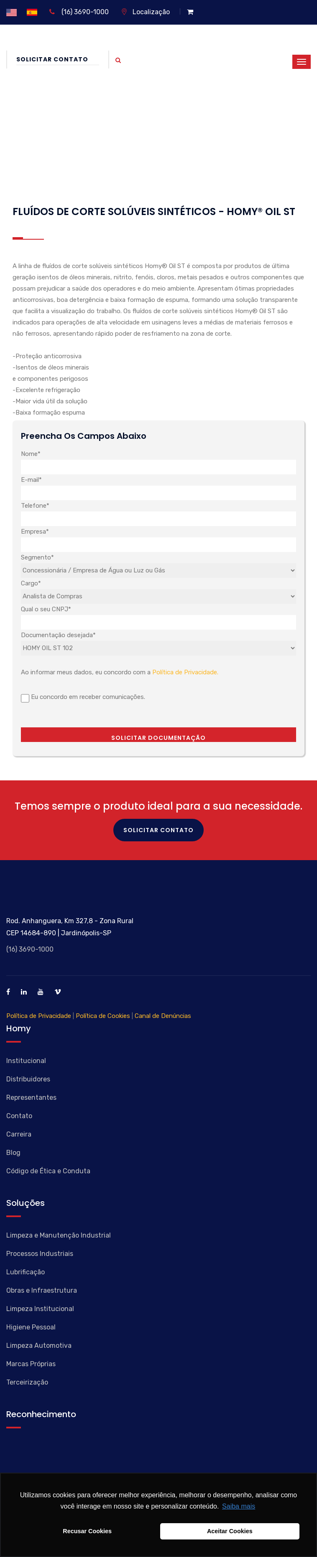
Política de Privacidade (38, 1016)
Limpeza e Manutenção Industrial (58, 1235)
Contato (19, 1116)
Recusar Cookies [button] (87, 1531)
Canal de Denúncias (163, 1016)
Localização (145, 12)
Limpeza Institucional (40, 1309)
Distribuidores (28, 1079)
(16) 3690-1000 (79, 12)
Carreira (18, 1134)
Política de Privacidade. (185, 672)
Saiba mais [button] (238, 1506)
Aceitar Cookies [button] (230, 1531)
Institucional (26, 1061)
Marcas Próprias (31, 1364)
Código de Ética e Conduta (48, 1171)
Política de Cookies (103, 1016)
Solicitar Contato (57, 59)
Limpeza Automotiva (39, 1345)
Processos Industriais (39, 1254)
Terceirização (27, 1382)
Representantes (31, 1097)
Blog (13, 1153)
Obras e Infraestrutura (41, 1290)
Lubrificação (25, 1272)
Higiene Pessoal (31, 1327)
